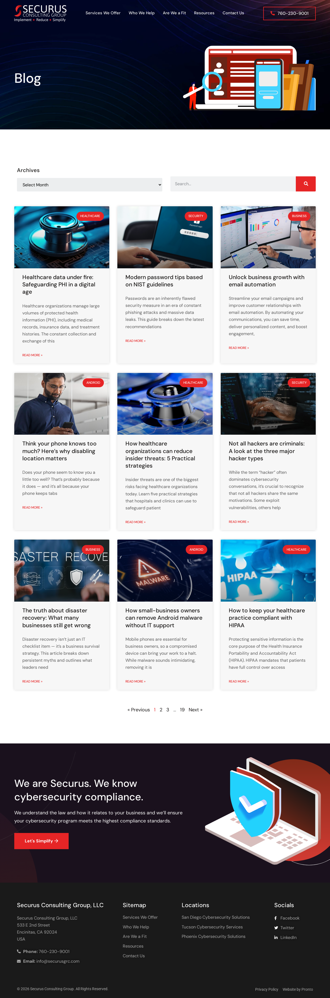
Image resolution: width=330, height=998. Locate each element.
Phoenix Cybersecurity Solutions (213, 936)
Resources (204, 13)
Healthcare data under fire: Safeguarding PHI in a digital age (58, 284)
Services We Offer (103, 13)
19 (182, 710)
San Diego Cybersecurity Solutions (216, 917)
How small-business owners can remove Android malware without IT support (163, 618)
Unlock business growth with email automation (266, 280)
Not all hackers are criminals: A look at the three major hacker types (267, 451)
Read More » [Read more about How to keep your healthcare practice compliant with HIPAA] (239, 681)
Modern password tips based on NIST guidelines (164, 280)
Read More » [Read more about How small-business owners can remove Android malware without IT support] (135, 681)
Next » (195, 710)
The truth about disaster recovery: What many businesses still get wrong (56, 618)
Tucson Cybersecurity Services (212, 927)
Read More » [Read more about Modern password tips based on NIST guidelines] (135, 341)
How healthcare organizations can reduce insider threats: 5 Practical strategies (160, 454)
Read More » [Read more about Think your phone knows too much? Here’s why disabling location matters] (32, 507)
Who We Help (142, 13)
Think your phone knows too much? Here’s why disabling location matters (59, 451)
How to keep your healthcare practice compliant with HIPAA (267, 618)
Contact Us (233, 13)
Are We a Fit (174, 13)
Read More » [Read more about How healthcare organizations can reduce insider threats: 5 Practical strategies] (135, 522)
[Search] (306, 183)
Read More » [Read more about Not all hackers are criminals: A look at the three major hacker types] (239, 522)
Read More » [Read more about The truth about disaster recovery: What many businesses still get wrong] (32, 681)
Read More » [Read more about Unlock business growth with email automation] (239, 348)
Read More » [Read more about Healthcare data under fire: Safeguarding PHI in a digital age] (32, 355)
